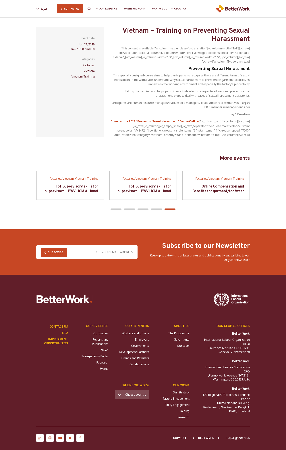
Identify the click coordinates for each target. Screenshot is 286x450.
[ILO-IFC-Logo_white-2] (232, 299)
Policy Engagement (176, 405)
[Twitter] (70, 438)
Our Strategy (181, 392)
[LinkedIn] (40, 438)
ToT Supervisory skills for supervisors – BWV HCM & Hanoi (144, 189)
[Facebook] (80, 438)
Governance (182, 339)
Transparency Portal (94, 356)
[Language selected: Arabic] (44, 9)
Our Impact (100, 333)
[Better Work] (64, 299)
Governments (140, 346)
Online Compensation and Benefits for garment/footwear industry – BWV (218, 191)
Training (184, 411)
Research (102, 362)
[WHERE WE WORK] (132, 394)
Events (104, 369)
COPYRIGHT (181, 438)
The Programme (179, 333)
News (104, 350)
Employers (142, 339)
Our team (183, 346)
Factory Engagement (176, 399)
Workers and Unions (135, 333)
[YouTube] (60, 438)
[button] (170, 209)
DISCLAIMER (206, 438)
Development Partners (134, 352)
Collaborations (139, 364)
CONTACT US (71, 9)
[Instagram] (50, 438)
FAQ (65, 333)
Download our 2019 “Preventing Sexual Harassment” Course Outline (155, 121)
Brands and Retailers (135, 358)
